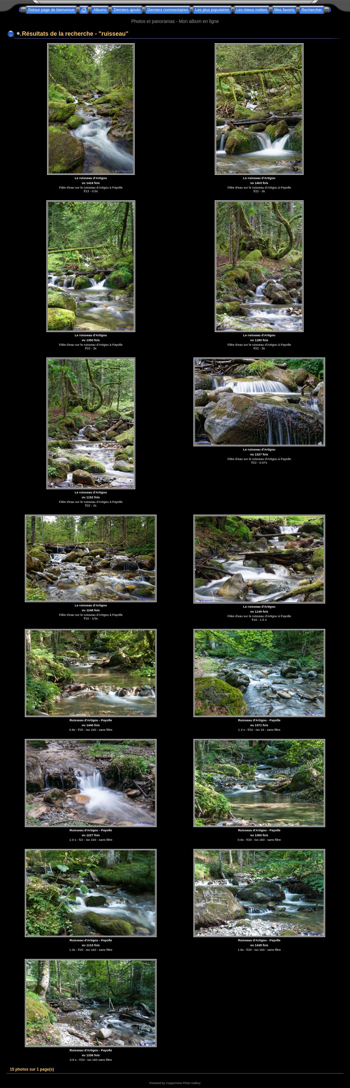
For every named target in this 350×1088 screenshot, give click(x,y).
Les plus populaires (212, 10)
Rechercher (312, 10)
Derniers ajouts (127, 10)
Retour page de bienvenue (51, 10)
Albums (99, 10)
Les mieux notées (251, 10)
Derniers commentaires (167, 10)
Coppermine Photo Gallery (183, 1083)
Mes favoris (284, 10)
